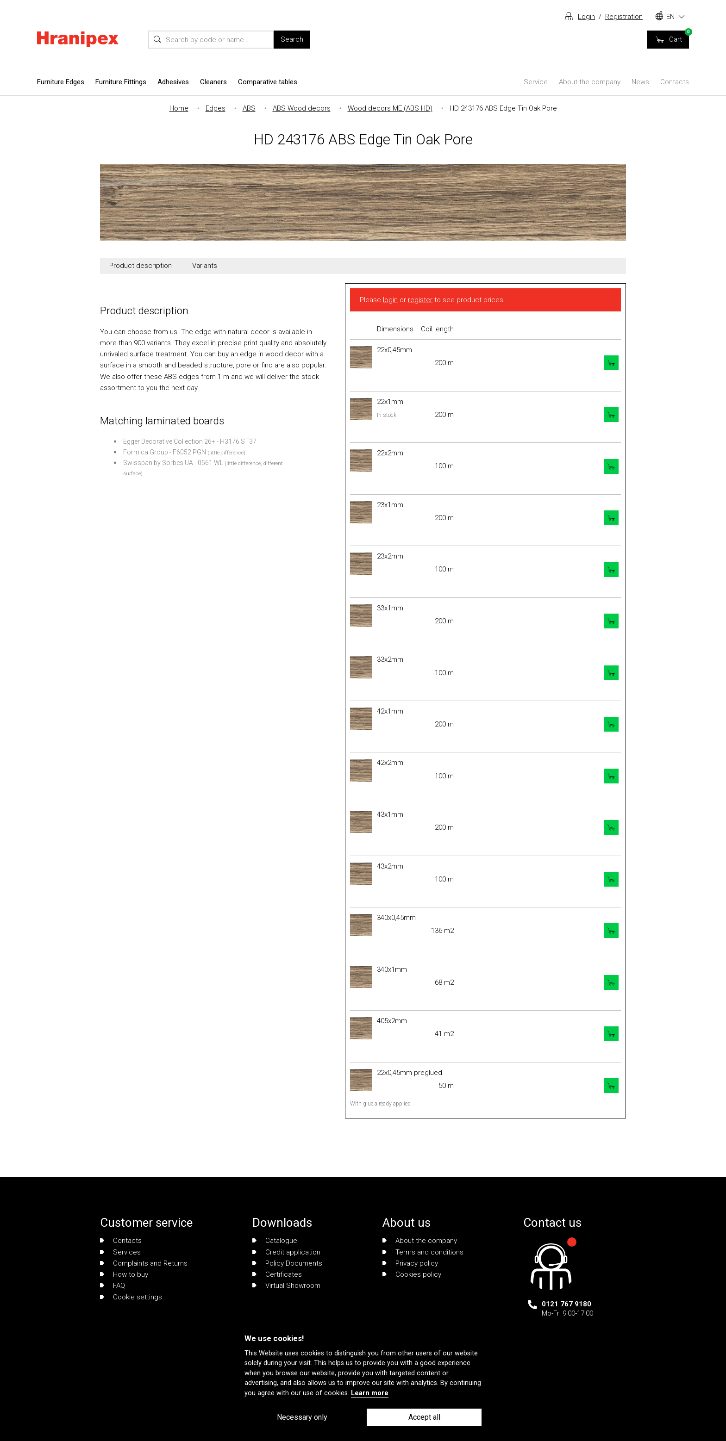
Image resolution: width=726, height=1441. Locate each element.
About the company (589, 82)
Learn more (369, 1393)
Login (586, 16)
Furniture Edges (60, 82)
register (420, 300)
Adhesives (173, 82)
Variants (204, 265)
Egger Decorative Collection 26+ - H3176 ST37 (190, 441)
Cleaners (213, 82)
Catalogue (274, 1240)
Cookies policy (411, 1274)
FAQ (112, 1285)
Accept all (424, 1417)
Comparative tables (267, 82)
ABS (249, 108)
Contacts (674, 82)
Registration (624, 16)
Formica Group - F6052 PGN (164, 452)
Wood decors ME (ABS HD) (390, 108)
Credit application (286, 1252)
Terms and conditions (422, 1252)
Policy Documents (287, 1263)
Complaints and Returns (144, 1263)
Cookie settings (131, 1297)
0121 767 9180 (566, 1304)
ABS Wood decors (302, 108)
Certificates (277, 1274)
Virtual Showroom (286, 1285)
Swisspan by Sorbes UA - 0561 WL (173, 462)
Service (536, 82)
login (390, 300)
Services (120, 1252)
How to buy (124, 1274)
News (640, 82)
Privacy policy (410, 1263)
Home (178, 108)
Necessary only (302, 1417)
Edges (215, 108)
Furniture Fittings (120, 82)
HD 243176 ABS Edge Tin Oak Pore (503, 108)
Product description (140, 265)
